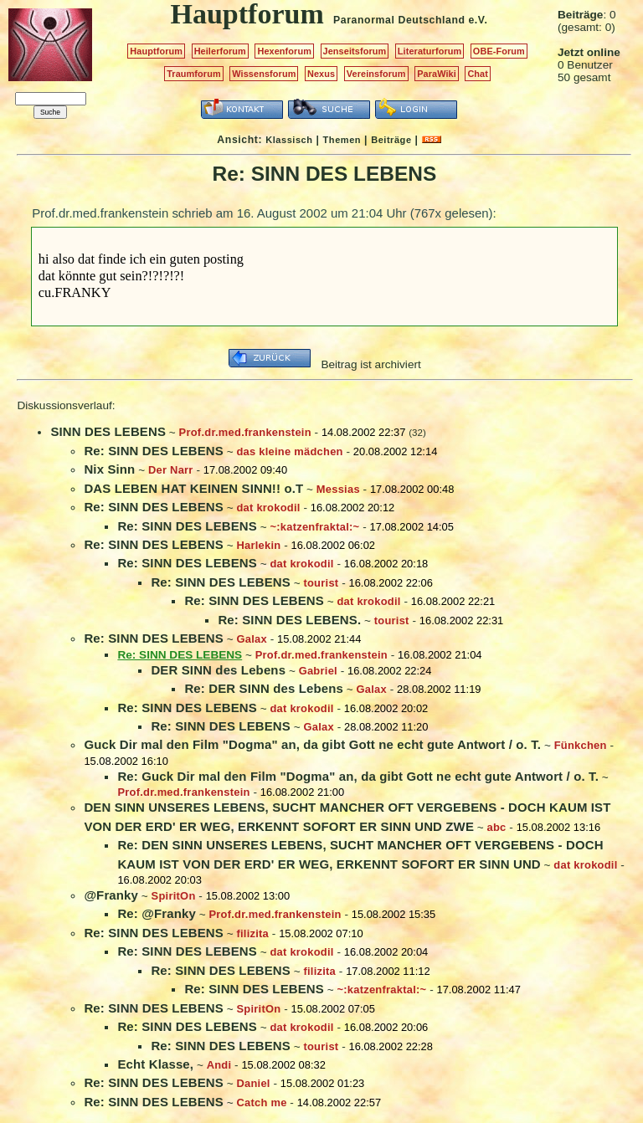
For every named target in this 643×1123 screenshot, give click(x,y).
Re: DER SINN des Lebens (263, 688)
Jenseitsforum (355, 51)
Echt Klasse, (155, 1064)
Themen (342, 140)
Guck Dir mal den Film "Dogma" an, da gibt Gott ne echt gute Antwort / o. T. (312, 744)
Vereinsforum (376, 74)
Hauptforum (156, 51)
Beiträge (391, 140)
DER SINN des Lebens (218, 670)
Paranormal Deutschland (399, 20)
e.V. (477, 20)
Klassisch (288, 140)
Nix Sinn (109, 469)
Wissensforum (264, 74)
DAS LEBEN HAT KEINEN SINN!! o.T (193, 488)
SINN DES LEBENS (108, 431)
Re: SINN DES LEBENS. (289, 620)
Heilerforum (220, 51)
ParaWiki (436, 74)
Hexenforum (284, 51)
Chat (477, 74)
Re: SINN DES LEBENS (154, 451)
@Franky (111, 895)
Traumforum (194, 74)
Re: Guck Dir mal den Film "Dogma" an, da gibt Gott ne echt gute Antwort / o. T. (358, 776)
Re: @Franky (156, 913)
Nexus (321, 74)
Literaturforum (429, 51)
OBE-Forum (499, 51)
